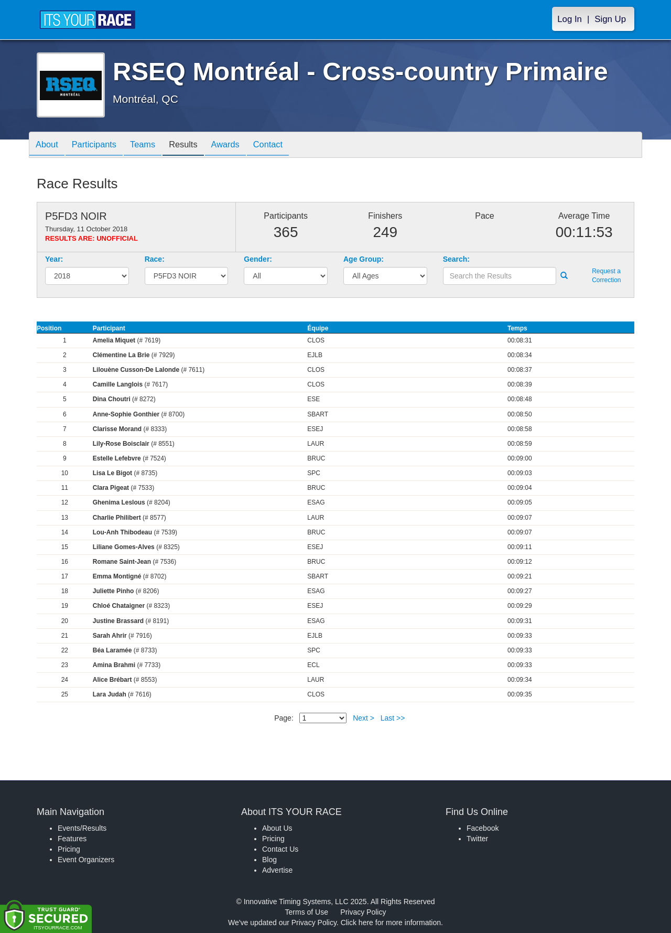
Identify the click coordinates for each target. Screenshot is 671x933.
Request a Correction (606, 275)
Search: (456, 259)
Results (197, 146)
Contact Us (280, 849)
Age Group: (363, 259)
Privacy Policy (363, 912)
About (48, 146)
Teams (153, 146)
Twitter (477, 838)
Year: (54, 259)
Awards (243, 146)
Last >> (393, 718)
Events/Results (82, 828)
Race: (155, 259)
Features (72, 838)
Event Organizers (86, 859)
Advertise (277, 870)
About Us (277, 828)
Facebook (483, 828)
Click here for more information (391, 922)
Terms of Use (306, 912)
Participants (100, 146)
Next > (363, 718)
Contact (290, 146)
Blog (269, 859)
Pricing (69, 849)
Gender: (258, 259)
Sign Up (610, 19)
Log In (569, 19)
